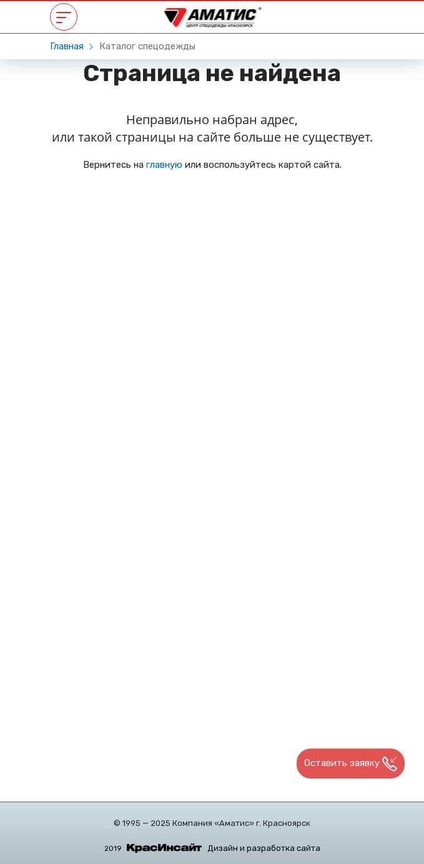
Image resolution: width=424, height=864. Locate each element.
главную (164, 164)
